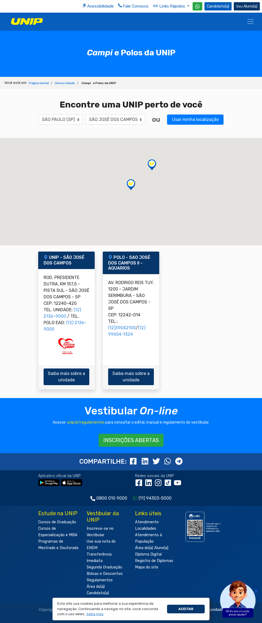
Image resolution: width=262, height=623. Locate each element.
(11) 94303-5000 (155, 498)
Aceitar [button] (185, 609)
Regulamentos (100, 580)
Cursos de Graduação (57, 522)
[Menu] (250, 21)
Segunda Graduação (104, 567)
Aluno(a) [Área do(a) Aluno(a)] (246, 6)
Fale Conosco (133, 6)
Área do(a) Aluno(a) (151, 548)
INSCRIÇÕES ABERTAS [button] (131, 440)
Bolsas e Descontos (105, 573)
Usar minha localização (195, 119)
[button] (95, 614)
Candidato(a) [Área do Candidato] (218, 6)
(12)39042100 (122, 327)
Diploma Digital (148, 554)
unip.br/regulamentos (86, 422)
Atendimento (147, 522)
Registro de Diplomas (154, 560)
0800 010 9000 (111, 498)
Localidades (145, 528)
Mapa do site (146, 567)
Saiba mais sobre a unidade (66, 376)
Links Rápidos (169, 6)
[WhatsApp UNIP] (197, 6)
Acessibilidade (98, 6)
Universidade (65, 83)
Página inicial (39, 83)
